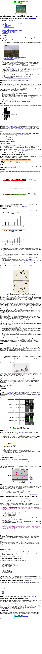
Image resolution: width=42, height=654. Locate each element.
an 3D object (22, 349)
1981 (18, 345)
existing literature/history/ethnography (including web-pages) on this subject (19, 78)
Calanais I (21, 134)
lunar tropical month (25, 150)
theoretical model (34, 494)
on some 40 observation (33, 487)
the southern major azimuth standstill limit (32, 145)
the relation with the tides (8, 77)
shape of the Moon (6, 71)
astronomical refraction (9, 126)
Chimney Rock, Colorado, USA (9, 59)
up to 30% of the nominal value (18, 128)
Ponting (8, 392)
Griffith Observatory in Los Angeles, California (11, 60)
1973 (9, 362)
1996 (12, 269)
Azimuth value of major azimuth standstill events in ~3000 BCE (12, 30)
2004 (14, 503)
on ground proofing (32, 18)
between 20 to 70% (25, 65)
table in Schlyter (8, 464)
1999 (11, 385)
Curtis (10, 392)
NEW (21, 3)
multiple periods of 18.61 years (30, 260)
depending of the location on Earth (10, 101)
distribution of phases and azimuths (20, 448)
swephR (30, 601)
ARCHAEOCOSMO (25, 93)
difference (9, 84)
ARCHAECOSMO (24, 601)
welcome (9, 530)
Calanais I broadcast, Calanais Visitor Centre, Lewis (12, 58)
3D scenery (14, 57)
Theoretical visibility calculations (9, 27)
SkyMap (21, 432)
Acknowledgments (5, 33)
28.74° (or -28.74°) (19, 93)
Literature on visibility (7, 25)
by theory (32, 65)
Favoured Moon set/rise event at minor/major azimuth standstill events (13, 23)
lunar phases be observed (14, 68)
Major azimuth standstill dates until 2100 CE (9, 31)
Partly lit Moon (6, 26)
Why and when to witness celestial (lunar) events (9, 29)
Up (20, 1)
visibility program (11, 394)
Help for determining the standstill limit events (10, 32)
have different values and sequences (22, 206)
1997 (32, 97)
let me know (24, 574)
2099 (3, 594)
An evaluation (4, 24)
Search (23, 1)
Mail (27, 1)
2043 (3, 592)
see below (38, 350)
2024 (3, 591)
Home (17, 1)
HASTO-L (26, 498)
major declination (9, 375)
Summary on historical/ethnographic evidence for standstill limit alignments (13, 28)
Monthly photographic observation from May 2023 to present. (13, 44)
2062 (3, 593)
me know (21, 61)
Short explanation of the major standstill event (7, 39)
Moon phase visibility (13, 459)
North (5, 392)
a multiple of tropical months (8, 63)
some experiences (25, 18)
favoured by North (27, 426)
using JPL (21, 101)
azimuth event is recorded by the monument (15, 256)
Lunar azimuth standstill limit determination (9, 22)
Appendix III (16, 167)
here (11, 57)
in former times (22, 74)
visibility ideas (37, 69)
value (27, 582)
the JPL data (34, 596)
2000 (21, 394)
